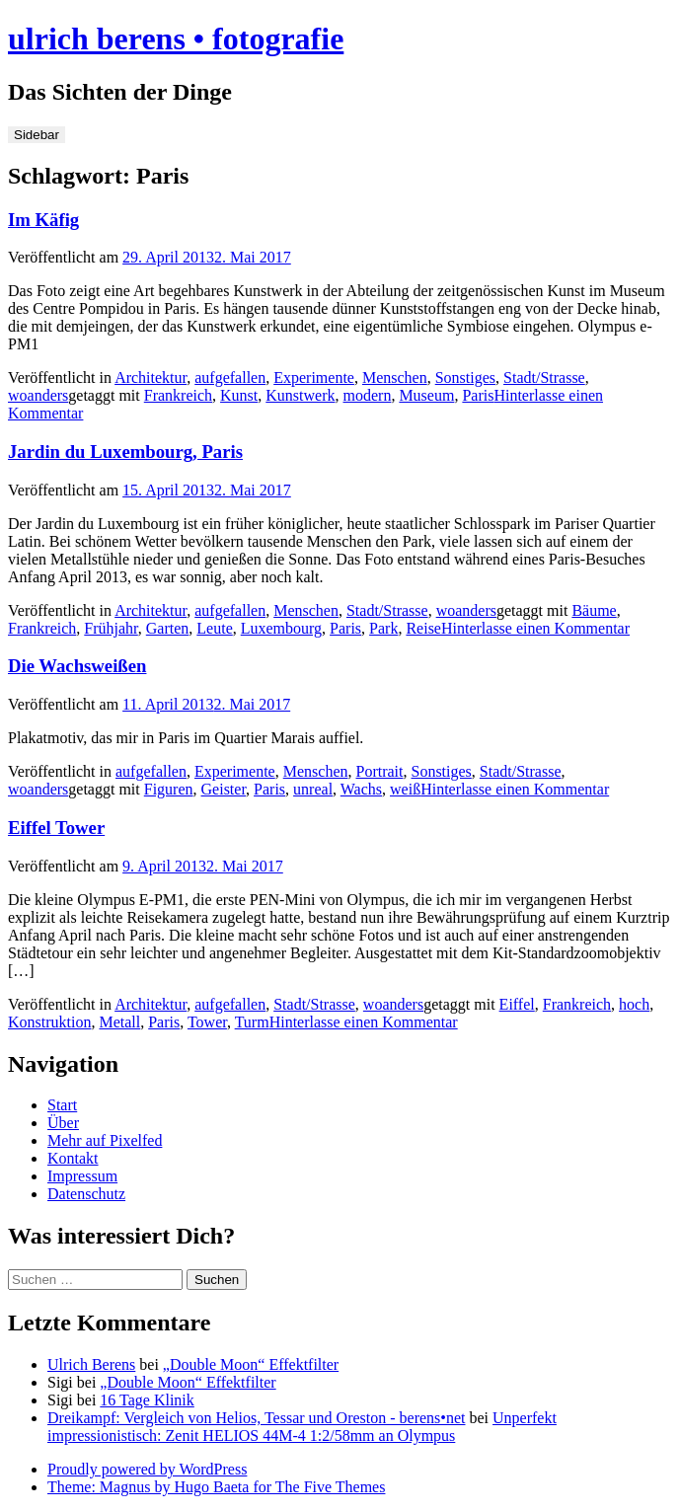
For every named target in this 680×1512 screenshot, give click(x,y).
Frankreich (178, 395)
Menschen (394, 377)
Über (63, 1122)
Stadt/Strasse (544, 377)
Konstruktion (49, 1022)
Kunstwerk (300, 395)
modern (367, 395)
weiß (405, 789)
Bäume (593, 610)
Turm (252, 1022)
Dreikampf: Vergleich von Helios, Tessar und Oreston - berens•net (256, 1417)
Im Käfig (43, 219)
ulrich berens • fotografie (175, 38)
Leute (214, 628)
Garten (167, 628)
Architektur (150, 377)
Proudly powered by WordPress (147, 1469)
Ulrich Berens (91, 1364)
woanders (38, 395)
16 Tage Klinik (146, 1400)
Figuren (168, 789)
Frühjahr (110, 628)
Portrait (379, 771)
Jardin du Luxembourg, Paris (125, 451)
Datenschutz (86, 1193)
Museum (426, 395)
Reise (423, 628)
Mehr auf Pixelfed (104, 1140)
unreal (313, 789)
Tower (207, 1022)
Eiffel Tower (56, 827)
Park (383, 628)
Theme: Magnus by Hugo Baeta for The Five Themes (216, 1486)
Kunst (239, 395)
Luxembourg (281, 628)
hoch (634, 1004)
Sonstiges (465, 377)
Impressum (82, 1176)
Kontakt (73, 1158)
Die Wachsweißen (77, 665)
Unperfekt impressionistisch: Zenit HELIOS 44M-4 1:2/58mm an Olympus (302, 1426)
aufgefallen (229, 377)
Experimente (313, 377)
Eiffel (517, 1004)
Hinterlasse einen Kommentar (535, 628)
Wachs (361, 789)
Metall (119, 1022)
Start (62, 1104)
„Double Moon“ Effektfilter (251, 1364)
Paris (477, 395)
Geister (224, 789)
